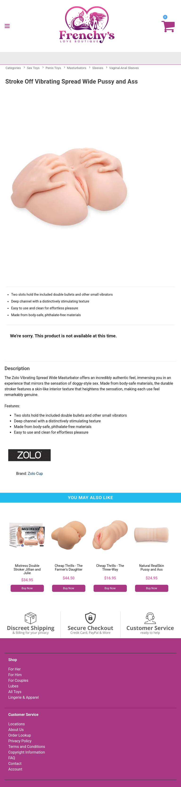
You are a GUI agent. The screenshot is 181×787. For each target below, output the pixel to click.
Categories (13, 68)
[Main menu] (7, 26)
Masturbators (76, 68)
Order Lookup (19, 735)
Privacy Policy (20, 741)
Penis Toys (53, 68)
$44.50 (68, 578)
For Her (14, 669)
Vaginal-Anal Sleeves (124, 68)
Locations (16, 724)
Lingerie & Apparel (23, 697)
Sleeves (97, 68)
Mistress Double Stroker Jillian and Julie (27, 569)
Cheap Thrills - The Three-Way (110, 568)
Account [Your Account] (15, 769)
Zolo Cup (35, 473)
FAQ (11, 758)
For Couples (18, 680)
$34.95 (27, 580)
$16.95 (110, 578)
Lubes (13, 686)
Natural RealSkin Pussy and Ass (151, 568)
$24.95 (151, 578)
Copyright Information (26, 752)
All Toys (14, 692)
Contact (14, 763)
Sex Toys (33, 68)
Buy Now (27, 588)
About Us (16, 729)
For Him (15, 675)
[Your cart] (168, 26)
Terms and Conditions (26, 746)
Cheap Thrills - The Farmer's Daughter (68, 568)
